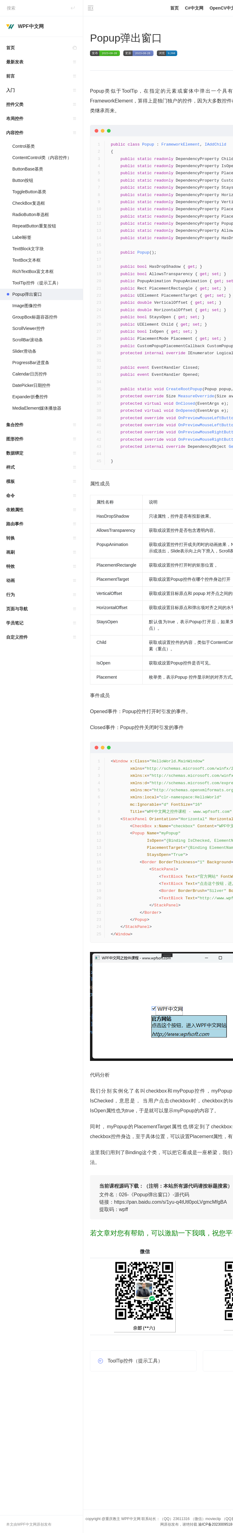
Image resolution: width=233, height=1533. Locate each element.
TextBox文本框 (26, 260)
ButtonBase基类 (27, 169)
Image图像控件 (27, 305)
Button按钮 (22, 180)
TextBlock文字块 (28, 248)
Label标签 (21, 237)
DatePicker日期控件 (31, 385)
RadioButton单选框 (30, 214)
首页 (44, 48)
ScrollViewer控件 (28, 328)
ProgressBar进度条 (30, 362)
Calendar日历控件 (29, 373)
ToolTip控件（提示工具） (36, 282)
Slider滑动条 (24, 351)
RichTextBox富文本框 (33, 271)
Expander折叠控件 (30, 396)
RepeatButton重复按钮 (34, 225)
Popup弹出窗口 (27, 294)
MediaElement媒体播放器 (37, 408)
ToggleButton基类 (29, 191)
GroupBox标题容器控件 (35, 317)
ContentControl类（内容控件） (42, 157)
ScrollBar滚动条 (27, 339)
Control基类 (23, 146)
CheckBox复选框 (28, 203)
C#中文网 (194, 8)
